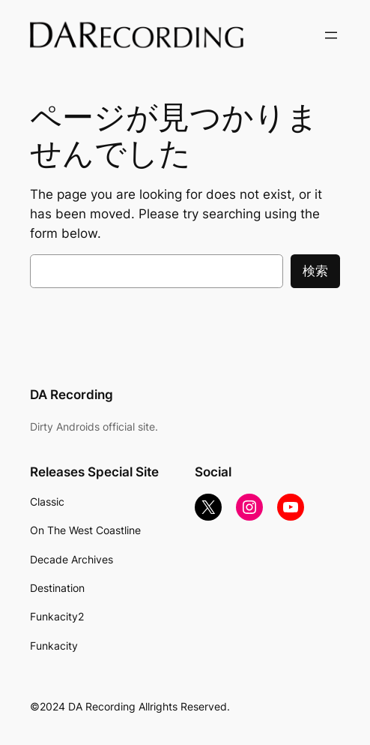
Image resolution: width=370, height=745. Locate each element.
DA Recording (71, 394)
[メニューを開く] (331, 35)
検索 (315, 270)
